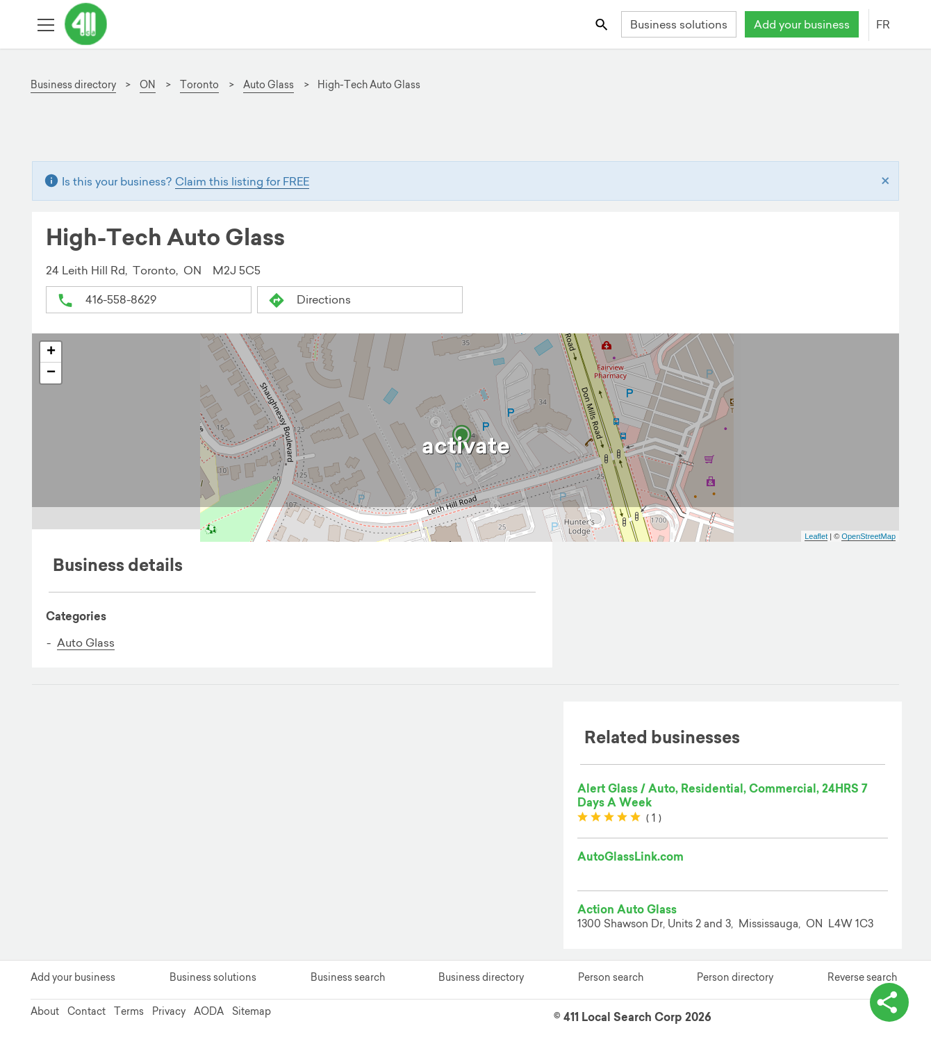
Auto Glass (86, 642)
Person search (610, 977)
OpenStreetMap (868, 536)
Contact (86, 1011)
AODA (209, 1011)
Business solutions (678, 24)
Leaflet (816, 536)
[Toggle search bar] (603, 24)
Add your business (802, 24)
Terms (129, 1011)
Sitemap (251, 1011)
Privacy (169, 1011)
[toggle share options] (889, 1002)
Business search (348, 977)
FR (883, 24)
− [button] (51, 373)
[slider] (609, 818)
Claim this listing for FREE (242, 181)
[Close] (885, 181)
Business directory (481, 977)
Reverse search (862, 977)
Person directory (735, 977)
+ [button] (51, 352)
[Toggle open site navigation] (45, 24)
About (45, 1011)
